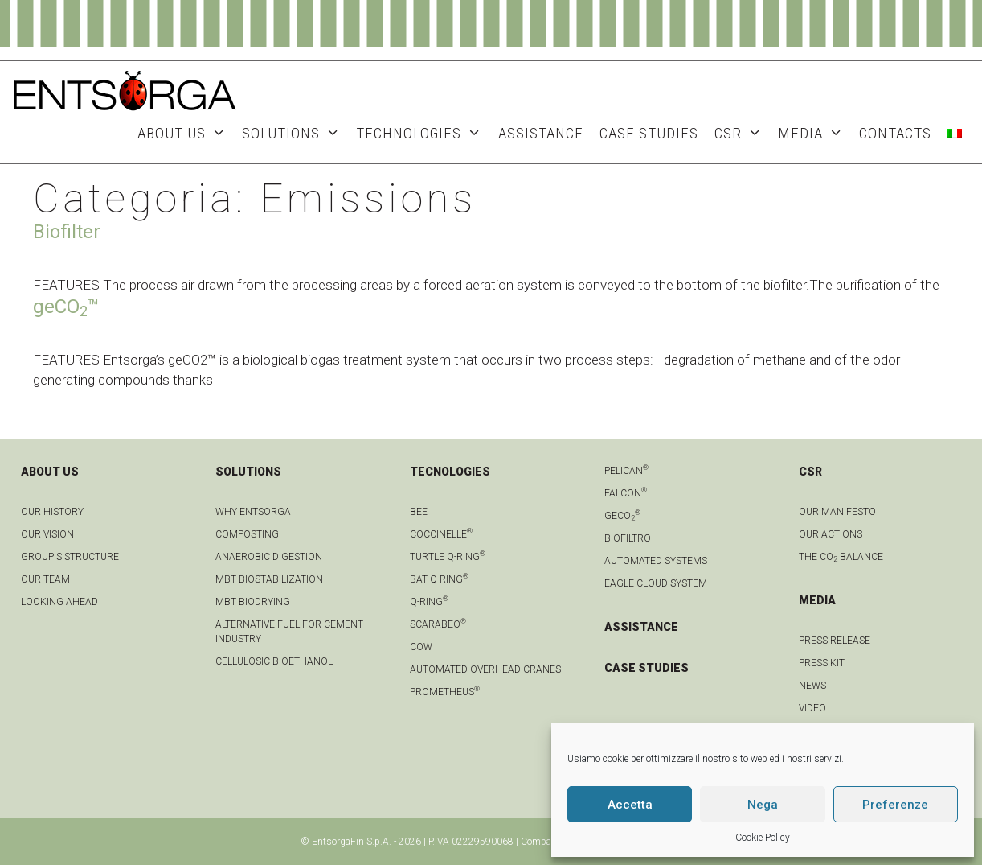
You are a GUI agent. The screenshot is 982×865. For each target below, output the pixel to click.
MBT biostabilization (269, 579)
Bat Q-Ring (439, 579)
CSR (742, 133)
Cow (421, 647)
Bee (419, 511)
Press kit (822, 663)
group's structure (70, 556)
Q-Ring (429, 602)
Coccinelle (441, 534)
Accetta (630, 804)
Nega (762, 804)
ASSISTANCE (540, 133)
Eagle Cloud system (655, 583)
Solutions (295, 133)
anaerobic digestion (268, 556)
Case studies (648, 133)
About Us (185, 133)
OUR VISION (47, 534)
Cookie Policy (762, 837)
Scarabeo (438, 624)
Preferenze (895, 804)
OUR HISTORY (52, 511)
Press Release (834, 640)
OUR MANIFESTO (837, 511)
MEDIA (814, 133)
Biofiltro (627, 538)
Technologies (422, 133)
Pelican (626, 470)
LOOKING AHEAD (59, 602)
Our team (45, 579)
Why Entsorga (253, 511)
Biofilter (66, 231)
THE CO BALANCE (841, 556)
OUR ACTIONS (830, 534)
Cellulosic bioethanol (274, 661)
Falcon (625, 493)
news (812, 685)
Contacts (895, 133)
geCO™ (66, 306)
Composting (247, 534)
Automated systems (655, 560)
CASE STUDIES (646, 667)
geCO (622, 515)
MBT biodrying (252, 602)
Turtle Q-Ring (447, 556)
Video (812, 708)
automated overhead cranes (485, 669)
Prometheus (445, 692)
